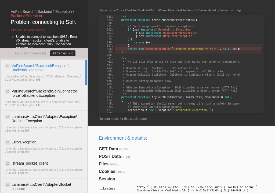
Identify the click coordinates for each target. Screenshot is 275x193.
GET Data (108, 149)
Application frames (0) (30, 53)
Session (107, 179)
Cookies (107, 171)
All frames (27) (62, 53)
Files (103, 164)
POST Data (110, 156)
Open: (170, 10)
